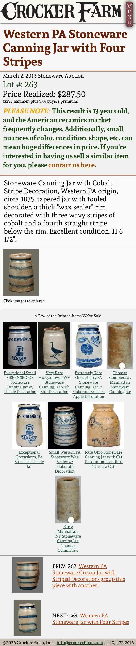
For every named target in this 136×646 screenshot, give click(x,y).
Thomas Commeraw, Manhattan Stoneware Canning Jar (120, 382)
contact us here (71, 164)
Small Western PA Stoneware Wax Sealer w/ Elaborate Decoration (65, 461)
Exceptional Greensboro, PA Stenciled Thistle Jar (29, 459)
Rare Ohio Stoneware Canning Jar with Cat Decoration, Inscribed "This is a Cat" (104, 459)
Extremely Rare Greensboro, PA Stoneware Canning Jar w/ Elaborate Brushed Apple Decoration (88, 384)
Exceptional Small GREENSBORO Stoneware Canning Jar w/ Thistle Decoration (20, 382)
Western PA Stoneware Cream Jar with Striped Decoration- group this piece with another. (88, 575)
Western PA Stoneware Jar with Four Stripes (90, 618)
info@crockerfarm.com (80, 642)
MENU (129, 14)
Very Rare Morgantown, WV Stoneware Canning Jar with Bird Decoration (54, 382)
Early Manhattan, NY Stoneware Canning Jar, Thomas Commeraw (68, 538)
